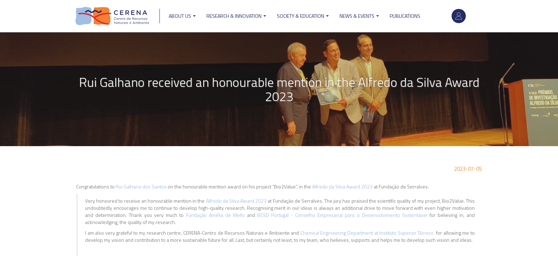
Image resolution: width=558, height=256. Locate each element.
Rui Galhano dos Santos (141, 186)
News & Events (359, 16)
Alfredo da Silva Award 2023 (343, 186)
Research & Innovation (236, 16)
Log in (459, 16)
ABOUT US (182, 16)
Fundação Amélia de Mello (215, 215)
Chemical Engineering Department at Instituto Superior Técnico (366, 232)
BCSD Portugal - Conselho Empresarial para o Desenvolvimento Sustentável (343, 215)
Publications (405, 16)
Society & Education (303, 16)
